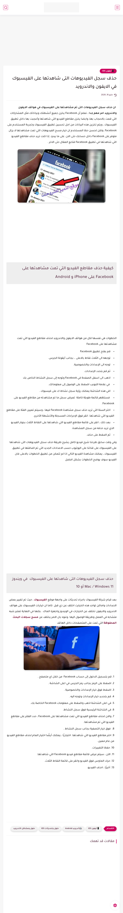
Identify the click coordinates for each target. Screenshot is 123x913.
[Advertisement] (61, 40)
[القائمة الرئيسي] (117, 7)
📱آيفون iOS (108, 71)
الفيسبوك (40, 600)
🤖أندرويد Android (73, 829)
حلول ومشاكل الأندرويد (24, 829)
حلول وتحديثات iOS (50, 829)
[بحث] (5, 7)
